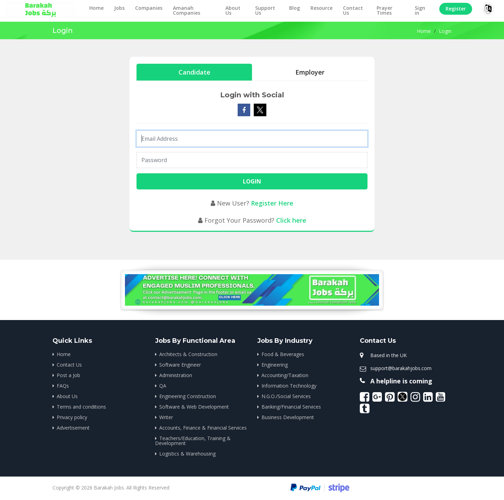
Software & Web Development (194, 406)
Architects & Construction (188, 354)
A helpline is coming (401, 381)
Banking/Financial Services (291, 406)
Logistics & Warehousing (187, 453)
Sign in (420, 10)
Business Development (287, 417)
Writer (166, 417)
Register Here (272, 203)
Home (96, 8)
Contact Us (353, 10)
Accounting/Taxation (284, 375)
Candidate (194, 72)
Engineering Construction (187, 396)
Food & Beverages (282, 354)
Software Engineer (180, 364)
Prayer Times (384, 10)
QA (162, 385)
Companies (148, 8)
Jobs (119, 8)
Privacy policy (72, 417)
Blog (294, 8)
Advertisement (73, 427)
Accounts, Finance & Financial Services (203, 427)
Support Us (265, 10)
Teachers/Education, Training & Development (193, 440)
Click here (291, 220)
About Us (232, 10)
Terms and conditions (81, 406)
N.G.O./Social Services (286, 396)
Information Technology (288, 385)
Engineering (274, 364)
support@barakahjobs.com (401, 368)
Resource (321, 8)
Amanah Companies (186, 10)
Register (456, 8)
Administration (175, 375)
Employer (309, 72)
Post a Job (68, 375)
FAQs (63, 385)
